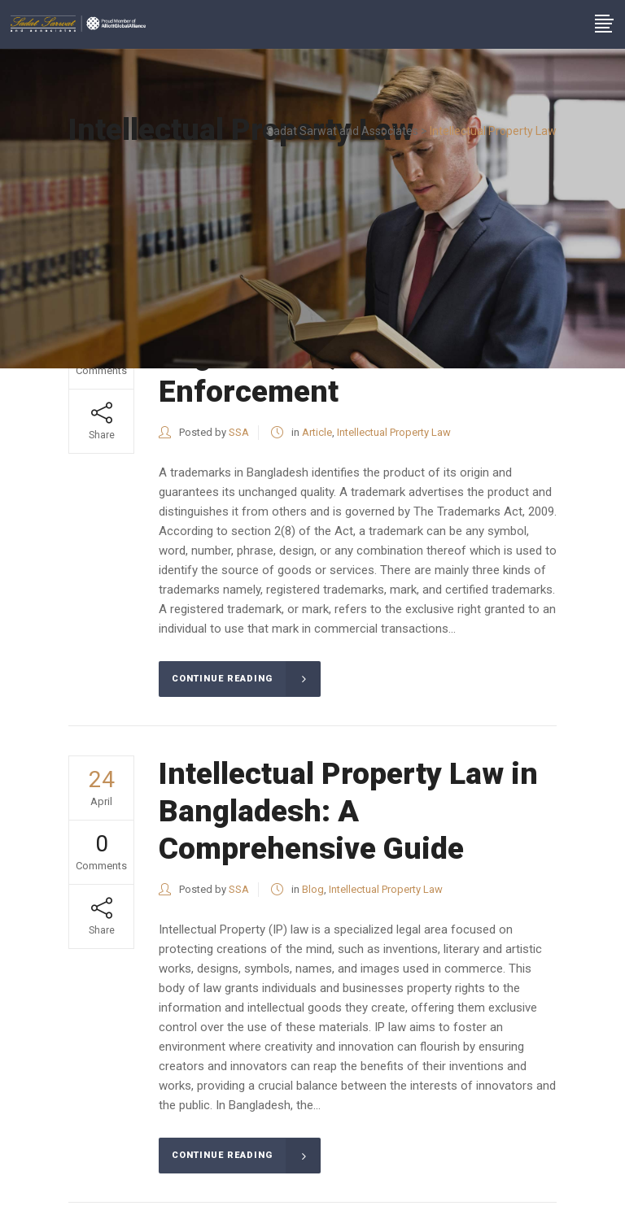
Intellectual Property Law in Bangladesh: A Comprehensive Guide (348, 811)
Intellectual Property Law (394, 432)
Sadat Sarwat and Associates (342, 131)
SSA (239, 432)
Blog (313, 889)
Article (317, 432)
